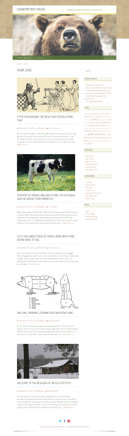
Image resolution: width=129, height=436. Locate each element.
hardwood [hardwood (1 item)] (86, 128)
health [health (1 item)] (90, 128)
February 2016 (91, 165)
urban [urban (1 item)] (85, 144)
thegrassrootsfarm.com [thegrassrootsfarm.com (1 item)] (105, 141)
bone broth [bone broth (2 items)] (88, 117)
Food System (90, 185)
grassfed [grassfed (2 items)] (91, 126)
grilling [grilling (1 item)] (107, 126)
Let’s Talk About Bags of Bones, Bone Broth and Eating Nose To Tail (46, 237)
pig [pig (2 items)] (109, 135)
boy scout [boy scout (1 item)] (94, 117)
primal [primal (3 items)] (99, 138)
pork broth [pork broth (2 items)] (92, 138)
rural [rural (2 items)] (109, 138)
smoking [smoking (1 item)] (93, 141)
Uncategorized (91, 196)
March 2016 (90, 162)
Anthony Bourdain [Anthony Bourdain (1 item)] (101, 114)
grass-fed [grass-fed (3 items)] (106, 122)
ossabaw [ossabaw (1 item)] (85, 135)
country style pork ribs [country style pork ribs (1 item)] (103, 120)
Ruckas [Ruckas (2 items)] (104, 138)
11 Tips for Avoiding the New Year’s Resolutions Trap (46, 118)
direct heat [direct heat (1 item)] (86, 123)
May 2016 (89, 156)
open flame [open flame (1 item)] (107, 131)
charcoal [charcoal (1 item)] (109, 117)
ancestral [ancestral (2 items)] (93, 114)
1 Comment (54, 206)
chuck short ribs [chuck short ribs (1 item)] (87, 120)
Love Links (89, 191)
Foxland (86, 426)
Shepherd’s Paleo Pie (94, 85)
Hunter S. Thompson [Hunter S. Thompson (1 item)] (96, 128)
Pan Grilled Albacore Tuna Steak (99, 88)
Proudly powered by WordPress (52, 426)
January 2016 (90, 167)
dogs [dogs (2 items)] (90, 123)
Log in (87, 211)
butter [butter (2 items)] (99, 117)
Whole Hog (89, 199)
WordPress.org (91, 219)
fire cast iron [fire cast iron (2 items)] (97, 123)
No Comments (55, 128)
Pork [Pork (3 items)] (86, 138)
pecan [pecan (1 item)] (106, 135)
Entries (90, 214)
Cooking (88, 182)
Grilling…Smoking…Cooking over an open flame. (46, 312)
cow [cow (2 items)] (109, 120)
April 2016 (89, 159)
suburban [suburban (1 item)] (97, 141)
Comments (91, 217)
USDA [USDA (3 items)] (89, 144)
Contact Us (41, 57)
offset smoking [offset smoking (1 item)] (102, 131)
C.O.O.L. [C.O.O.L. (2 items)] (104, 117)
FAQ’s (20, 57)
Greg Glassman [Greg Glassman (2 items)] (100, 126)
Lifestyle (88, 188)
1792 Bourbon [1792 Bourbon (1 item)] (87, 114)
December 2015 (92, 170)
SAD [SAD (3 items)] (85, 141)
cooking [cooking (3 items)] (94, 119)
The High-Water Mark (94, 101)
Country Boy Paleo (32, 9)
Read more (22, 144)
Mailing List (29, 57)
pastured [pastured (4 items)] (100, 134)
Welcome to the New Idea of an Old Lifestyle (45, 383)
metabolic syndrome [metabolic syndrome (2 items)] (91, 131)
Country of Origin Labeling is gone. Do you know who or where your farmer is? (47, 196)
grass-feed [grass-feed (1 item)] (86, 126)
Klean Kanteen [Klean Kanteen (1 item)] (104, 128)
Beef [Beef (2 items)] (107, 114)
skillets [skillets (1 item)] (89, 141)
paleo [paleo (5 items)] (91, 134)
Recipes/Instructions (93, 193)
